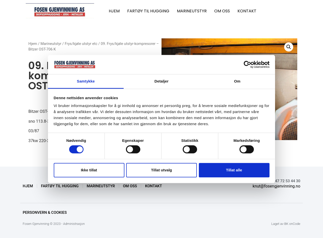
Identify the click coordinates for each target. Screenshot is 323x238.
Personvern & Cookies (45, 212)
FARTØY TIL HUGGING (148, 11)
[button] (288, 46)
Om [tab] (237, 81)
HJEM (114, 11)
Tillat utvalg (161, 170)
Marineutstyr (51, 43)
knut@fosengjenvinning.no (276, 186)
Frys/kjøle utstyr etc (81, 43)
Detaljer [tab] (161, 81)
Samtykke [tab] (86, 81)
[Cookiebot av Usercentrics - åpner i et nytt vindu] (247, 64)
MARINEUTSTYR (192, 11)
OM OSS (222, 11)
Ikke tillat (89, 170)
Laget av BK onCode (285, 224)
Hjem (32, 43)
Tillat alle (234, 170)
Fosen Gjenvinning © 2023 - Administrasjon (54, 224)
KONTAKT (246, 11)
